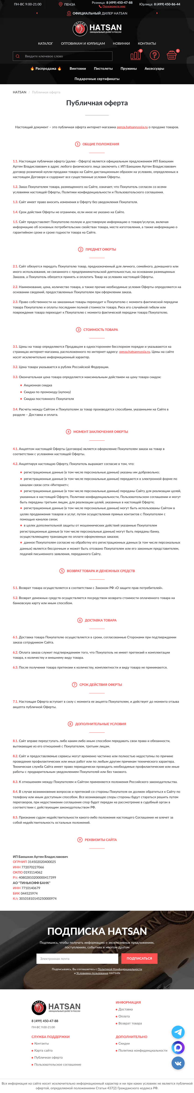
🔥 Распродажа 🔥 (46, 68)
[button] (112, 6)
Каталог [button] (45, 43)
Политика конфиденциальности (143, 1050)
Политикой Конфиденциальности (120, 969)
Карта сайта (43, 1050)
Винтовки (78, 68)
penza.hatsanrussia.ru (132, 127)
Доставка (126, 1009)
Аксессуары (154, 68)
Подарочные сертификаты (97, 79)
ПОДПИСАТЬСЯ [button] (139, 958)
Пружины (129, 68)
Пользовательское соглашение (57, 1064)
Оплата (124, 1016)
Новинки (121, 43)
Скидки (124, 1043)
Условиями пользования (92, 973)
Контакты (147, 43)
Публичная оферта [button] (48, 1057)
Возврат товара (130, 1023)
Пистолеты (103, 68)
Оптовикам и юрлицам (83, 43)
